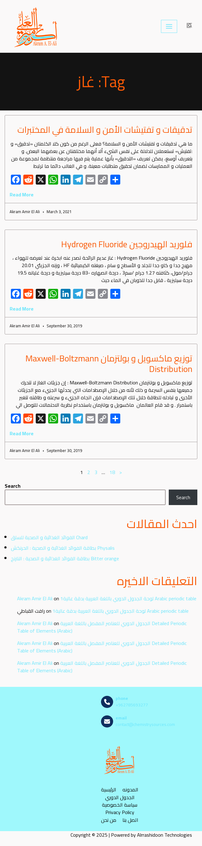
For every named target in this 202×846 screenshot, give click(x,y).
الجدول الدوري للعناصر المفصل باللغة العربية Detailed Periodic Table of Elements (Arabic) (102, 627)
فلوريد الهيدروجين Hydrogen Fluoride (126, 244)
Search (13, 486)
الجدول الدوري (120, 797)
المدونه (130, 789)
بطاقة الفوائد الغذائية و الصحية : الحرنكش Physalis (63, 548)
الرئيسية (108, 789)
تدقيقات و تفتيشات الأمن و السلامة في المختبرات (104, 130)
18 (112, 472)
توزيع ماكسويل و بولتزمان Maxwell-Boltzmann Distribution (108, 363)
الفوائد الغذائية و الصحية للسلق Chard (49, 537)
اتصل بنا (130, 820)
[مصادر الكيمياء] (36, 26)
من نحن (108, 820)
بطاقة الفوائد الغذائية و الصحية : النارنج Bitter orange (65, 558)
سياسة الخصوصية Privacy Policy (119, 808)
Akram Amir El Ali (35, 598)
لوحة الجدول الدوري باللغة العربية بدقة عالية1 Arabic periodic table (128, 598)
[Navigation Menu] (169, 26)
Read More (22, 194)
